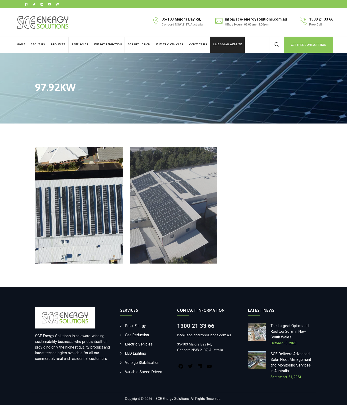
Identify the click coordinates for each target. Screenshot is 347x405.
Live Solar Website (227, 44)
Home (21, 44)
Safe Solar (79, 44)
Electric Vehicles (169, 44)
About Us (38, 44)
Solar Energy (135, 326)
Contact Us (198, 44)
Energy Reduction (108, 44)
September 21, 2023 (286, 377)
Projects (58, 44)
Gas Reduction (139, 44)
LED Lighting (135, 353)
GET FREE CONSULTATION (308, 45)
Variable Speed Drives (143, 372)
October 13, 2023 (284, 343)
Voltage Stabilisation (142, 362)
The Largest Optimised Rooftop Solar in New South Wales (290, 331)
